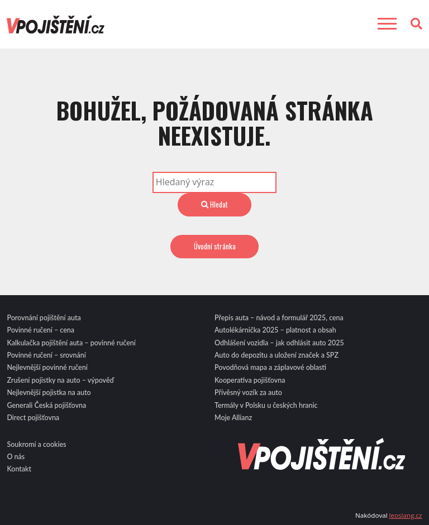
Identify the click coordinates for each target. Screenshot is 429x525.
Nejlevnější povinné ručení (47, 367)
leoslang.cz (405, 515)
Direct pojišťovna (33, 417)
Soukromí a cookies (36, 444)
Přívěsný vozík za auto (248, 392)
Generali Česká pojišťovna (46, 405)
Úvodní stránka (215, 246)
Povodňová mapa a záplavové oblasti (270, 367)
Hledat (214, 204)
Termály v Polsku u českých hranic (266, 405)
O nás (16, 456)
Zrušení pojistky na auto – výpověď (60, 380)
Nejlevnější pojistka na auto (48, 392)
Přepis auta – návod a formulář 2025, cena (279, 318)
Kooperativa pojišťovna (249, 380)
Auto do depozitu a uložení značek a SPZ (276, 355)
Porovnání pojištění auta (43, 318)
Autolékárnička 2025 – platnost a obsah (275, 330)
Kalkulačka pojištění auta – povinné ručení (71, 343)
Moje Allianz (233, 417)
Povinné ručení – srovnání (46, 355)
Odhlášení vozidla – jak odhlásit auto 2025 (279, 343)
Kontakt (19, 469)
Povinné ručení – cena (40, 330)
